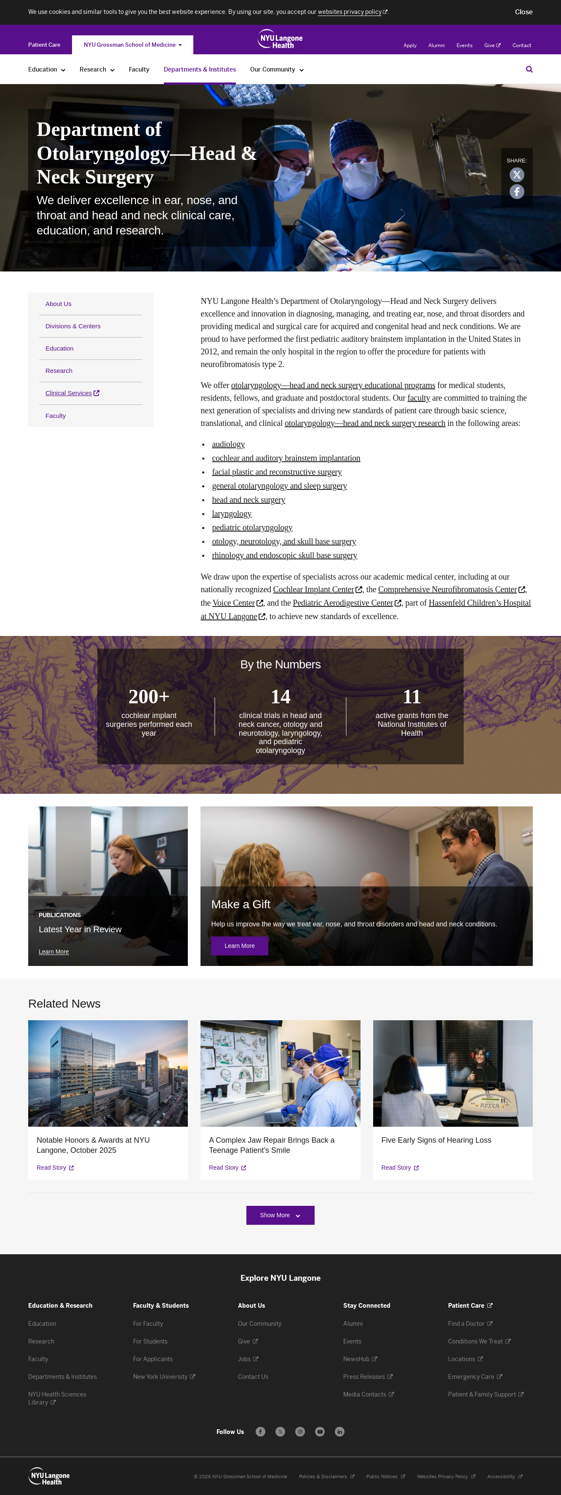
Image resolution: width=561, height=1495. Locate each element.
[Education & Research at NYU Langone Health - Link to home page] (280, 39)
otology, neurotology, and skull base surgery (284, 541)
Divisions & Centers (73, 326)
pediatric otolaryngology (252, 527)
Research (58, 370)
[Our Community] (302, 69)
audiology (228, 444)
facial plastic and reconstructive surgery (277, 471)
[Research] (112, 69)
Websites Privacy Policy (446, 1476)
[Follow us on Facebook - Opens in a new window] (260, 1431)
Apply (410, 45)
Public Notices (385, 1476)
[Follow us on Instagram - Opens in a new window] (300, 1431)
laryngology (231, 513)
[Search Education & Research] (529, 69)
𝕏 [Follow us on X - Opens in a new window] (280, 1432)
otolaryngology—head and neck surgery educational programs (333, 385)
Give (492, 45)
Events (465, 45)
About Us (58, 303)
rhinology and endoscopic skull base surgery (284, 555)
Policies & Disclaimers (327, 1476)
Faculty (55, 415)
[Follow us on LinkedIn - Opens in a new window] (340, 1431)
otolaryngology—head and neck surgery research (365, 423)
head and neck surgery (248, 499)
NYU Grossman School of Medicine (133, 45)
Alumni (436, 45)
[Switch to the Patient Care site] (44, 45)
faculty (419, 397)
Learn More (246, 945)
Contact (522, 45)
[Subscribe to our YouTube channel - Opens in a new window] (320, 1431)
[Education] (63, 69)
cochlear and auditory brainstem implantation (286, 458)
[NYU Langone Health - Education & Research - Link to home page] (49, 1476)
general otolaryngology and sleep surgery (279, 485)
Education (59, 348)
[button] (524, 12)
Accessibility (505, 1476)
